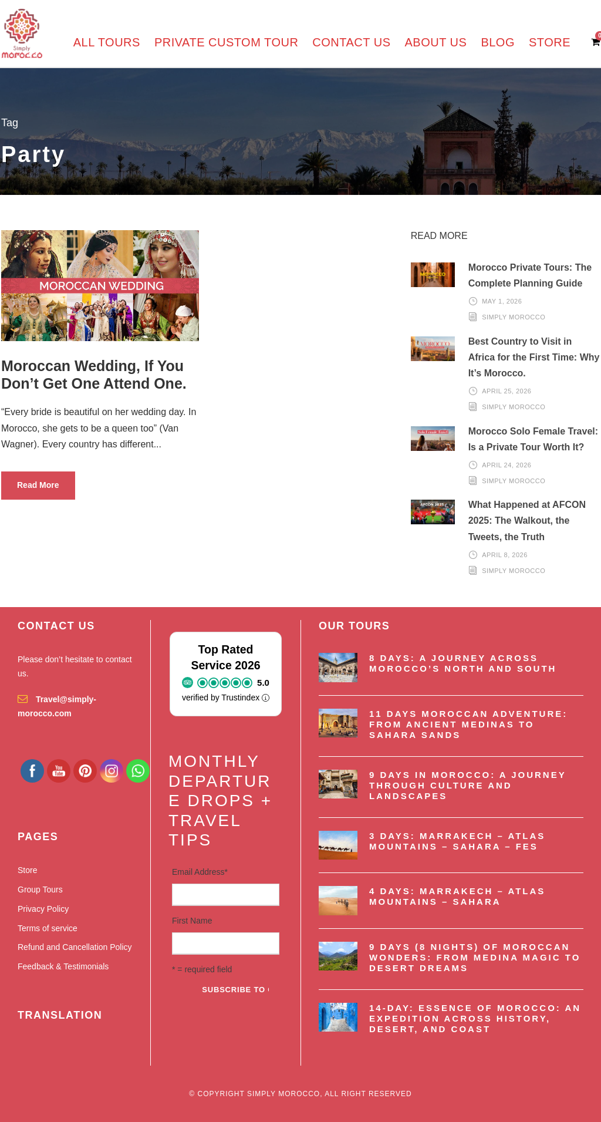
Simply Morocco (513, 317)
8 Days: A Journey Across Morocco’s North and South (462, 663)
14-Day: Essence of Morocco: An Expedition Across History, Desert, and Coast (475, 1018)
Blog (498, 42)
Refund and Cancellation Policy (75, 947)
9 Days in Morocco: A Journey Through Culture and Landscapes (467, 785)
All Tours (106, 42)
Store (549, 42)
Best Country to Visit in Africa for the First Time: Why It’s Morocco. (534, 357)
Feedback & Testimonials (63, 966)
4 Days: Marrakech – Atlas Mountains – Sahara (457, 896)
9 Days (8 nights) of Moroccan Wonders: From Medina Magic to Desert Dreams (474, 957)
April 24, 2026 (506, 465)
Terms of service (47, 928)
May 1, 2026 (502, 301)
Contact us (351, 42)
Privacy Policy (43, 909)
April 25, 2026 (506, 391)
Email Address (200, 872)
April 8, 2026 (505, 554)
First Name (192, 920)
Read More (38, 485)
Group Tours (40, 889)
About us (436, 42)
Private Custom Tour (226, 42)
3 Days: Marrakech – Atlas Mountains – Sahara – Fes (457, 841)
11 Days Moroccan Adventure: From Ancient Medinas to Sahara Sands (468, 724)
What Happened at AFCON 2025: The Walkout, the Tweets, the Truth (527, 520)
